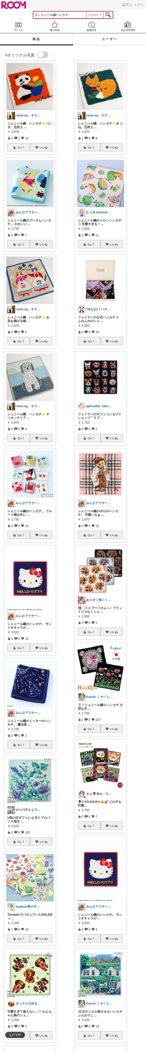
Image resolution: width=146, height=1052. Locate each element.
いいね (43, 147)
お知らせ (91, 26)
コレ (21, 147)
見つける (54, 26)
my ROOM (128, 26)
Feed (18, 26)
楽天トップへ (133, 5)
